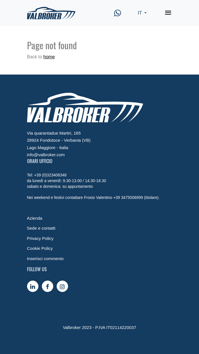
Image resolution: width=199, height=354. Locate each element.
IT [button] (140, 13)
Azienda (34, 218)
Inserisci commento (45, 258)
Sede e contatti (41, 228)
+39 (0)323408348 (50, 175)
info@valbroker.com (46, 154)
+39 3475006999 (128, 197)
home (49, 56)
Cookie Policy (40, 248)
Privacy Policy (40, 238)
